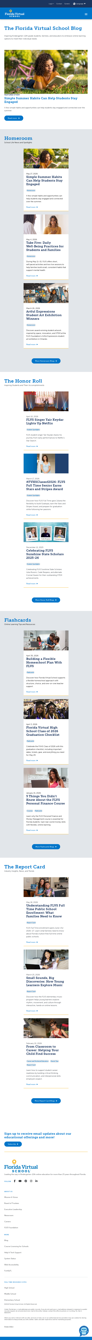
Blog (6, 1240)
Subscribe (12, 1144)
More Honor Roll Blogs (44, 600)
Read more (12, 118)
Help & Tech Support (12, 1252)
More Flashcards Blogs (44, 847)
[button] (51, 4)
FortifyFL (8, 1271)
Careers (67, 4)
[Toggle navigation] (86, 14)
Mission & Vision (11, 1197)
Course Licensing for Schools (16, 1246)
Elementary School (12, 1300)
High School (9, 1288)
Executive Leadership (13, 1209)
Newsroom (8, 1215)
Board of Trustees (11, 1203)
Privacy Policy (8, 1326)
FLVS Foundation (11, 1228)
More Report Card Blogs (45, 1101)
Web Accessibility (11, 1265)
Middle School (10, 1294)
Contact (59, 4)
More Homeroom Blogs (45, 361)
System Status (10, 1258)
